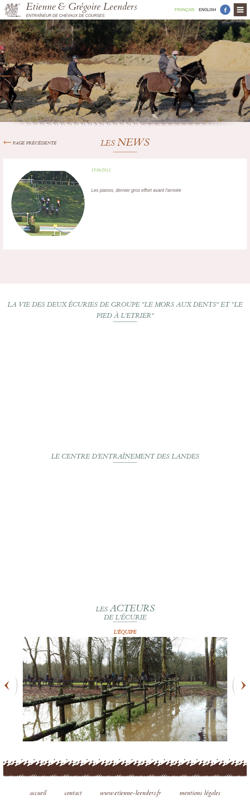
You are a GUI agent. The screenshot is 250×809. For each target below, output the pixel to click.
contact (74, 793)
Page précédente (30, 143)
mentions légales (199, 793)
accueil (39, 793)
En (207, 9)
